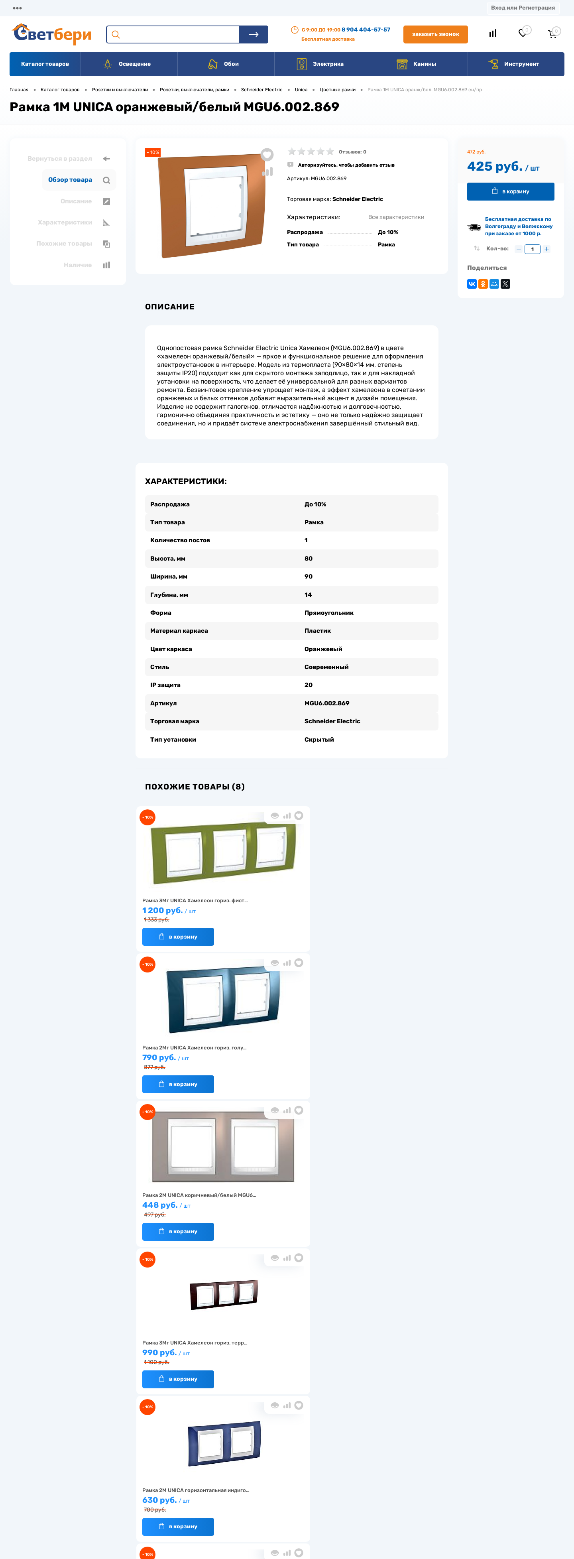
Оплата (166, 7)
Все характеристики (396, 217)
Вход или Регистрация (523, 7)
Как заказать (159, 1501)
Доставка (123, 7)
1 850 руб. (390, 1054)
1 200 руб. (186, 906)
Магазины (24, 7)
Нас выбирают (161, 1477)
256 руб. (288, 1202)
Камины (416, 64)
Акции (205, 7)
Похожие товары (73, 244)
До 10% (388, 232)
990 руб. (186, 1054)
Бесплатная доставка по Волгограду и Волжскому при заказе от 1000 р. (519, 226)
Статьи (338, 7)
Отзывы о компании (296, 1464)
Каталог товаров (45, 64)
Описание (85, 201)
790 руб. (288, 906)
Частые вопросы (164, 1514)
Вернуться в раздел (69, 159)
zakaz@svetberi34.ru (457, 1498)
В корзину (178, 929)
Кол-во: (498, 248)
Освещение (126, 64)
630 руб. (288, 1054)
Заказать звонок (435, 34)
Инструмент (513, 64)
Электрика (320, 64)
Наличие (87, 265)
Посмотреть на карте (458, 1453)
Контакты (247, 7)
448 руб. (390, 906)
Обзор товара (79, 180)
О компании (74, 7)
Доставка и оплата (230, 1464)
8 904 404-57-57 (366, 29)
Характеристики (74, 222)
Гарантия (155, 1489)
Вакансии (295, 7)
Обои (223, 64)
